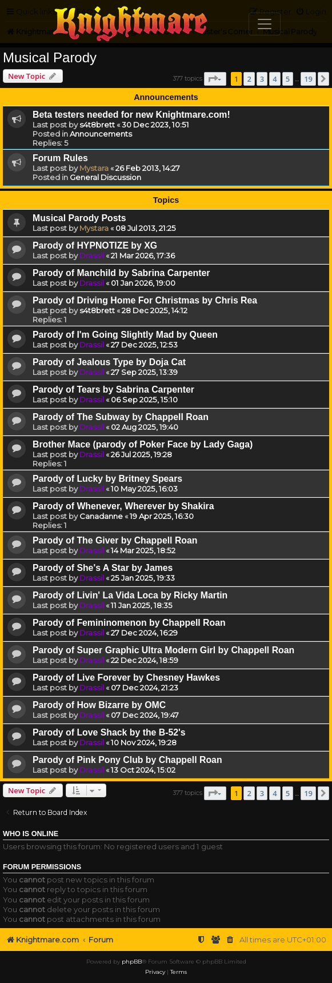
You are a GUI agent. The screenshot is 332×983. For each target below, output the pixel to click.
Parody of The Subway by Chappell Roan (121, 417)
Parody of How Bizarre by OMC (99, 705)
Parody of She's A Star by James (103, 568)
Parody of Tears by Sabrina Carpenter (113, 389)
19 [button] (308, 79)
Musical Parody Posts (79, 218)
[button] (215, 79)
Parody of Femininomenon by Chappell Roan (129, 623)
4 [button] (275, 79)
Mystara (94, 168)
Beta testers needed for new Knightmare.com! (131, 114)
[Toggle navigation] (265, 24)
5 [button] (288, 79)
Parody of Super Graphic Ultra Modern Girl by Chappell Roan (163, 650)
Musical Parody (50, 57)
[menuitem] (230, 940)
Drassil (91, 255)
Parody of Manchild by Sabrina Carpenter (121, 273)
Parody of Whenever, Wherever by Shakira (123, 506)
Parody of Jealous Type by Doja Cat (109, 362)
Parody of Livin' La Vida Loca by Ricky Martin (130, 595)
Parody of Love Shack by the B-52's (109, 732)
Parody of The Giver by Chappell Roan (115, 540)
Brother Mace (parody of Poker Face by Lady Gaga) (143, 444)
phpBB (132, 961)
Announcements (101, 133)
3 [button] (262, 79)
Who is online (30, 834)
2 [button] (249, 79)
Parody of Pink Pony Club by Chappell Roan (127, 760)
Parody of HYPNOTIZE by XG (95, 245)
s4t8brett (97, 124)
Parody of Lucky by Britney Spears (107, 478)
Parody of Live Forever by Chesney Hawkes (126, 677)
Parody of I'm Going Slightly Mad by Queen (125, 334)
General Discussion (105, 177)
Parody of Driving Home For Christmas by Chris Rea (145, 300)
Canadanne (101, 516)
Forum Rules (60, 158)
